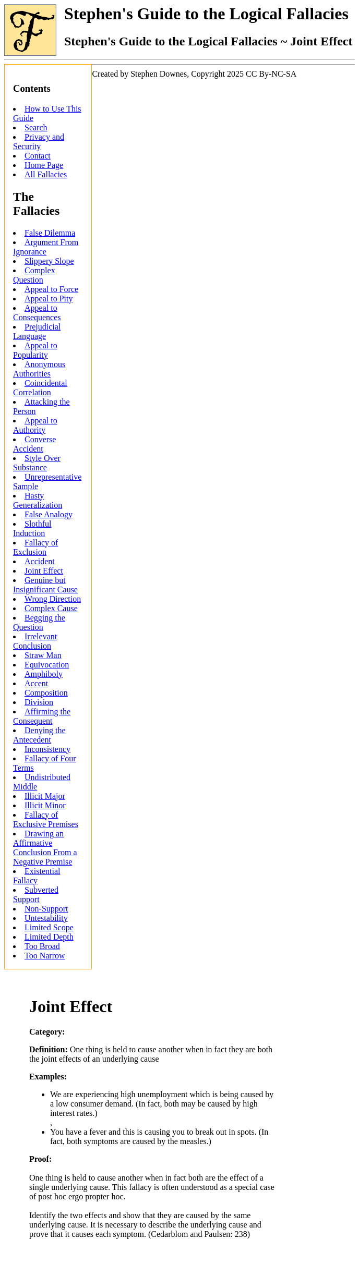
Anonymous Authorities (39, 369)
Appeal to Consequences (37, 312)
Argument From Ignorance (45, 247)
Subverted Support (35, 894)
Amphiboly (44, 674)
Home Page (44, 165)
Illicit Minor (45, 805)
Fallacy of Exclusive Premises (45, 819)
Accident (40, 561)
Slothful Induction (32, 528)
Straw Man (43, 655)
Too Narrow (45, 955)
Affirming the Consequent (41, 716)
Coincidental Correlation (40, 388)
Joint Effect (44, 570)
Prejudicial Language (37, 331)
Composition (46, 692)
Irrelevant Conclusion (35, 641)
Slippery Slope (49, 261)
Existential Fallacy (36, 876)
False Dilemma (50, 232)
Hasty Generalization (37, 500)
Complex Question (34, 275)
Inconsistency (47, 749)
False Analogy (49, 514)
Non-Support (46, 908)
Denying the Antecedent (39, 735)
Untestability (46, 918)
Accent (36, 683)
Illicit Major (45, 796)
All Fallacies (46, 174)
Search (36, 127)
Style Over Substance (37, 463)
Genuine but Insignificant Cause (45, 585)
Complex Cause (51, 608)
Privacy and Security (38, 141)
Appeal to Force (51, 289)
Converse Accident (34, 444)
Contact (38, 155)
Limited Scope (49, 927)
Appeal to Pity (49, 298)
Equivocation (47, 664)
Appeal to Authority (35, 425)
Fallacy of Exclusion (35, 547)
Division (39, 702)
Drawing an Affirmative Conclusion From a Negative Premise (45, 847)
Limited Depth (49, 936)
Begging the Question (39, 622)
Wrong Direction (53, 598)
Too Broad (42, 946)
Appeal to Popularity (35, 350)
